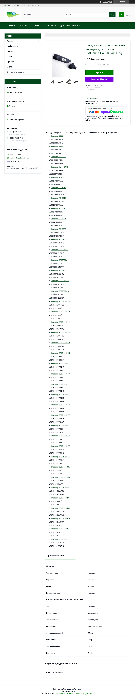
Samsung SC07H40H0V (60, 498)
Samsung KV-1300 (58, 157)
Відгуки (10, 67)
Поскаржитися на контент (64, 693)
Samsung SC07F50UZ (60, 260)
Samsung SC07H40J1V (60, 539)
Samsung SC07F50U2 (59, 239)
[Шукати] (112, 14)
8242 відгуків (107, 2)
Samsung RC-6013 (58, 188)
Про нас (38, 26)
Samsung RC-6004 (58, 177)
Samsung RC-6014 (58, 208)
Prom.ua (79, 689)
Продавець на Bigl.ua (67, 691)
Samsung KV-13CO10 (59, 167)
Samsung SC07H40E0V (60, 301)
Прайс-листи (12, 46)
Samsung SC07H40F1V (60, 436)
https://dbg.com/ (15, 154)
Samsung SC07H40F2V (60, 457)
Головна (11, 26)
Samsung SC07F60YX (59, 270)
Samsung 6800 (57, 136)
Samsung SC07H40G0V (60, 467)
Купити (99, 73)
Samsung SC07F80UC (60, 281)
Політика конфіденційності (83, 693)
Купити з (99, 79)
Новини (10, 51)
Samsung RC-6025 (58, 229)
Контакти (51, 26)
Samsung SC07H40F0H (60, 353)
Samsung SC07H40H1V (60, 518)
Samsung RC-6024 (58, 219)
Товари (23, 26)
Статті (9, 57)
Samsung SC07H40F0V (60, 363)
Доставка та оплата (70, 26)
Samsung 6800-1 (57, 146)
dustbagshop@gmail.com (19, 158)
